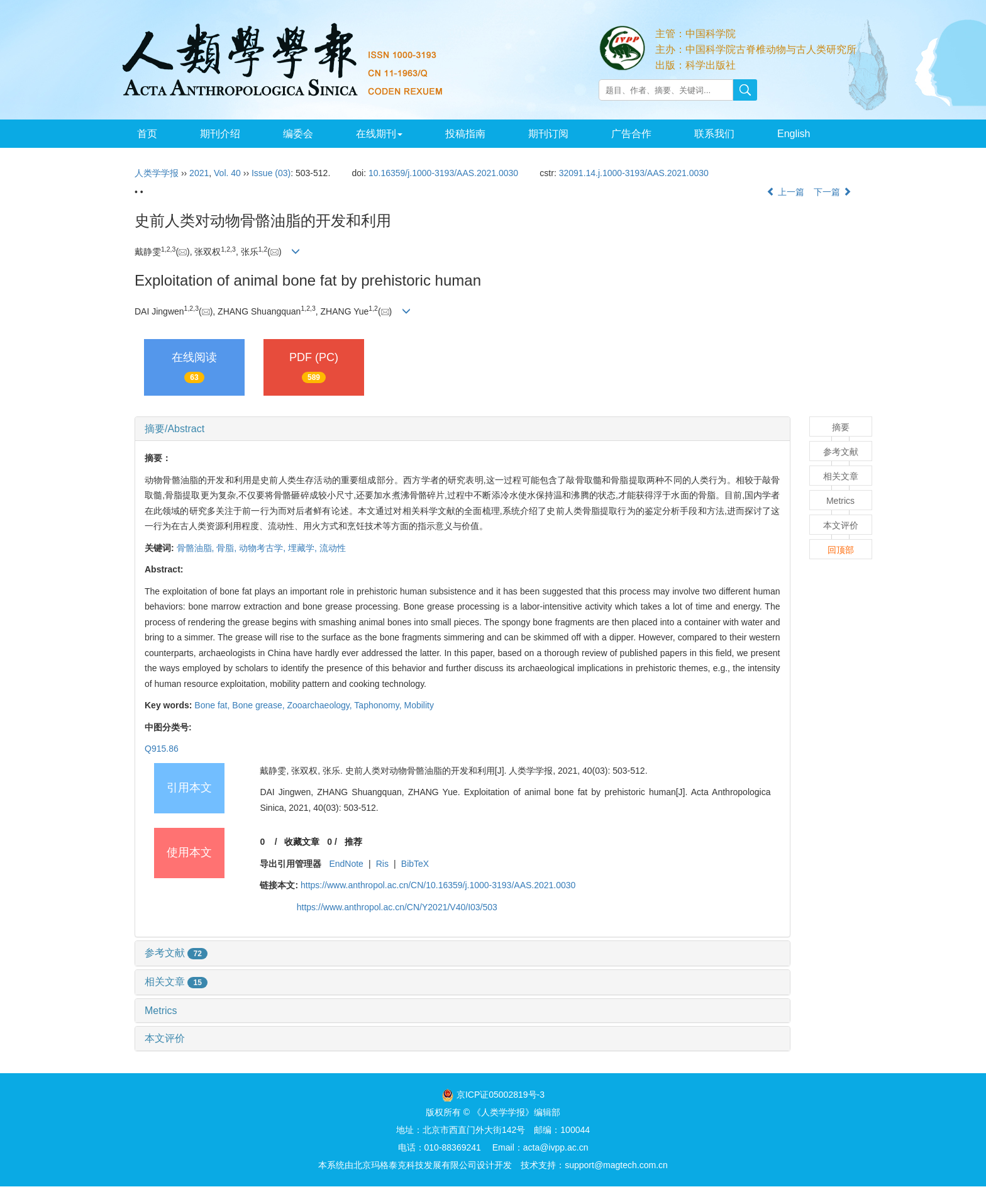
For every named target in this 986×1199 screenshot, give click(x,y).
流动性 (332, 548)
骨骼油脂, (197, 548)
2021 (199, 173)
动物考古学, (263, 548)
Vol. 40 (227, 173)
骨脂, (227, 548)
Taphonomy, (379, 705)
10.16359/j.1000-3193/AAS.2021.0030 (443, 173)
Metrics (161, 1010)
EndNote (346, 864)
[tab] (462, 429)
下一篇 (832, 192)
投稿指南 (465, 133)
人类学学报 (157, 173)
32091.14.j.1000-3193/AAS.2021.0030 (634, 173)
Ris (382, 864)
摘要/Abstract (174, 428)
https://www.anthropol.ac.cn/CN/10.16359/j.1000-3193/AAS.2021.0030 (438, 885)
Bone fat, (213, 705)
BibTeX (415, 864)
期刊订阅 (548, 133)
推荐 (353, 842)
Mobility (418, 705)
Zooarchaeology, (320, 705)
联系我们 (714, 133)
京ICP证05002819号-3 (501, 1095)
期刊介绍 (220, 133)
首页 (147, 133)
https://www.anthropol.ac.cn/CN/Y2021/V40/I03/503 (397, 907)
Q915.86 (162, 749)
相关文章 (176, 981)
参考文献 (176, 952)
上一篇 (785, 192)
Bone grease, (259, 705)
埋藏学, (303, 548)
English (793, 133)
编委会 (298, 133)
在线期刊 (379, 133)
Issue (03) (271, 173)
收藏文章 (301, 842)
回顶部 (841, 550)
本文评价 (165, 1038)
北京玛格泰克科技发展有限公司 (415, 1165)
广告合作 (631, 133)
